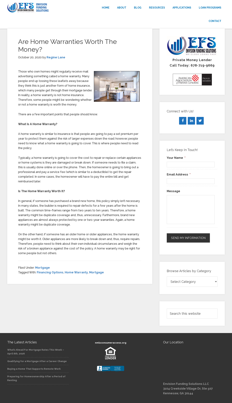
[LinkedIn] (191, 121)
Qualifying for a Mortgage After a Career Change (37, 361)
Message (173, 191)
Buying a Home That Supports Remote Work (34, 368)
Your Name (176, 158)
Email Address (178, 174)
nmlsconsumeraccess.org (110, 342)
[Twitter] (200, 121)
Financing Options (50, 272)
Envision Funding (39, 7)
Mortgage (42, 267)
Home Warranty (76, 272)
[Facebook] (182, 121)
